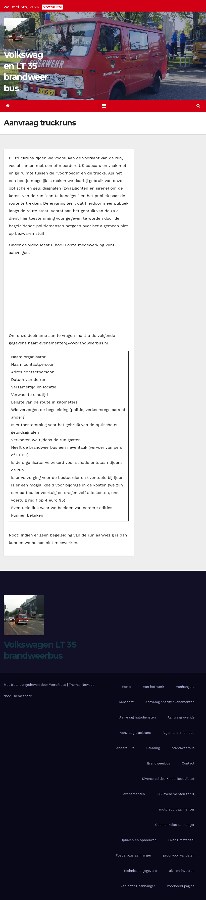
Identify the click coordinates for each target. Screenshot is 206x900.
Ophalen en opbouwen (139, 840)
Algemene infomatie (178, 733)
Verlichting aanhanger (138, 886)
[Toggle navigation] (104, 106)
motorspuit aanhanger (176, 809)
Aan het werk (153, 687)
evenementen (134, 794)
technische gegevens (140, 871)
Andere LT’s (125, 748)
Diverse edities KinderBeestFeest (168, 779)
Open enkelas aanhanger (174, 825)
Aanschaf (126, 702)
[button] (198, 105)
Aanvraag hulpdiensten (137, 717)
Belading (153, 748)
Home (126, 687)
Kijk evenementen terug (175, 794)
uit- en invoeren (181, 871)
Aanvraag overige (181, 717)
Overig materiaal (181, 840)
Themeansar (21, 696)
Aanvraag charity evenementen (169, 702)
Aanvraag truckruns (135, 733)
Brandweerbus (158, 763)
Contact (188, 763)
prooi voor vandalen (178, 855)
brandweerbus (183, 748)
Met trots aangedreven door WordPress (35, 685)
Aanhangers (185, 687)
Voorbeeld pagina (180, 886)
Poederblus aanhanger (133, 855)
